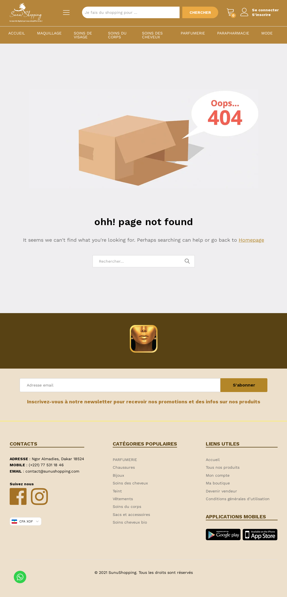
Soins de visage (83, 35)
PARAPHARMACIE (233, 33)
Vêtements (123, 499)
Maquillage (49, 33)
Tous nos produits (222, 467)
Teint (117, 491)
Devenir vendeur (221, 491)
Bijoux (118, 475)
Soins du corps (117, 35)
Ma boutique (218, 483)
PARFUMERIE (193, 33)
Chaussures (124, 467)
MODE (267, 33)
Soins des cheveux (152, 35)
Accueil (16, 33)
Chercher (200, 12)
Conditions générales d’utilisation (238, 499)
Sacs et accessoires (131, 514)
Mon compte (218, 475)
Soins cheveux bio (130, 522)
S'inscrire (261, 14)
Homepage (251, 240)
